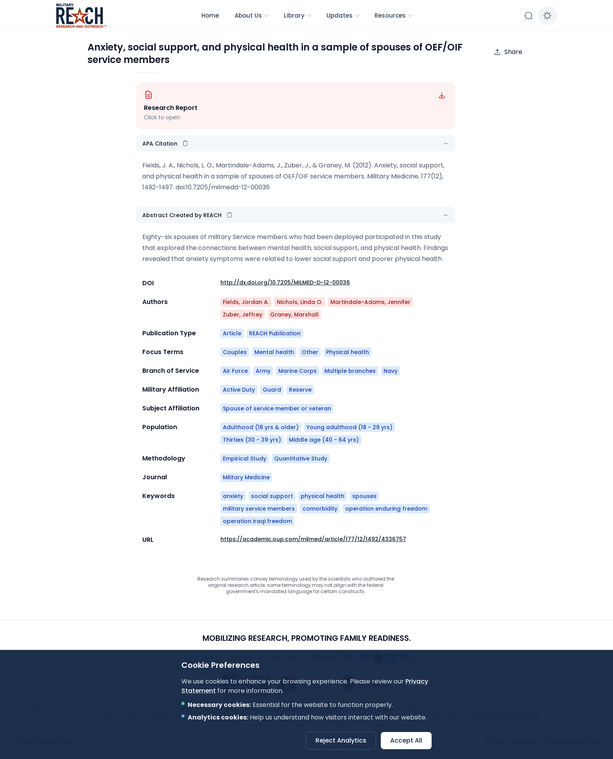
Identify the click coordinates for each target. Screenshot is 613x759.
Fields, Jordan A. (246, 302)
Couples (235, 352)
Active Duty (239, 390)
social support (272, 496)
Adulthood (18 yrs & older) (261, 427)
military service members (259, 509)
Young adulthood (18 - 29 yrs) (349, 427)
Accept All (406, 740)
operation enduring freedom (386, 509)
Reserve (300, 390)
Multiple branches (350, 371)
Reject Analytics (340, 740)
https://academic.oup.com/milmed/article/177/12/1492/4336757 (313, 539)
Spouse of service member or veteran (277, 408)
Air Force (235, 371)
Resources (394, 15)
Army (263, 371)
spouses (364, 496)
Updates (343, 15)
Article (232, 333)
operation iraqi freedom (257, 521)
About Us (252, 15)
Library (298, 15)
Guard (272, 390)
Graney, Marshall (294, 314)
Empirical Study (244, 458)
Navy (391, 371)
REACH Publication (275, 333)
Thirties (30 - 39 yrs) (252, 440)
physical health (322, 496)
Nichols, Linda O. (300, 302)
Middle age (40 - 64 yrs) (324, 440)
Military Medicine (246, 477)
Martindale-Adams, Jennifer (370, 302)
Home (210, 15)
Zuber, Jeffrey (242, 314)
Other (310, 352)
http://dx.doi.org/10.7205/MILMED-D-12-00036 (285, 282)
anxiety (233, 496)
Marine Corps (297, 371)
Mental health (274, 352)
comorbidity (320, 509)
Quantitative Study (300, 458)
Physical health (347, 352)
